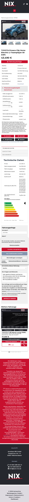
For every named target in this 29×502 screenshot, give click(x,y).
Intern (11, 497)
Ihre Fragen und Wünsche (14, 277)
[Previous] (1, 329)
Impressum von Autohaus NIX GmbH (12, 141)
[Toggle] (2, 87)
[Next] (27, 43)
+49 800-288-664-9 (15, 465)
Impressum (24, 261)
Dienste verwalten (14, 245)
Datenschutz (18, 495)
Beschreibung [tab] (6, 154)
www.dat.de (6, 435)
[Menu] (14, 10)
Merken (21, 330)
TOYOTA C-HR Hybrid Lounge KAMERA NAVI (14, 332)
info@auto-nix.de (15, 468)
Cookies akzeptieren (15, 249)
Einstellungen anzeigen (14, 257)
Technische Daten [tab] (8, 148)
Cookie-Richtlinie (4, 261)
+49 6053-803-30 (15, 467)
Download (21, 84)
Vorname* (14, 232)
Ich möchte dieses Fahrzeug (14, 267)
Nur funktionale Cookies (14, 253)
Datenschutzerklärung (15, 261)
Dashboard (14, 499)
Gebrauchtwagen (14, 339)
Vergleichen (7, 139)
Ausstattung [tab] (6, 151)
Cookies (16, 497)
